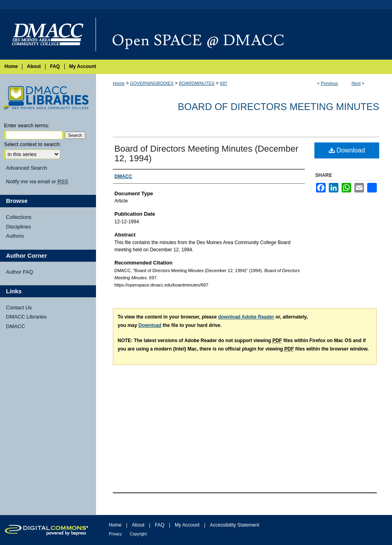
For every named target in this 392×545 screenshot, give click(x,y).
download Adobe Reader (246, 317)
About (138, 525)
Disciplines (18, 227)
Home (118, 83)
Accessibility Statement (234, 525)
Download (347, 150)
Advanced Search (26, 168)
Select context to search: (32, 144)
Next (356, 83)
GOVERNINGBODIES (152, 83)
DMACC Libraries (26, 317)
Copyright (138, 534)
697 (223, 83)
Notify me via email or (37, 181)
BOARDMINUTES (197, 83)
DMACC (15, 326)
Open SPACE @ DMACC (244, 34)
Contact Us (19, 308)
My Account (187, 525)
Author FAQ (19, 272)
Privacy (115, 534)
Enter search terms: (26, 125)
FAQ (159, 525)
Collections (19, 217)
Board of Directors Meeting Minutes (278, 106)
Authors (15, 236)
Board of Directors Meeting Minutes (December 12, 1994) (206, 153)
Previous (329, 83)
